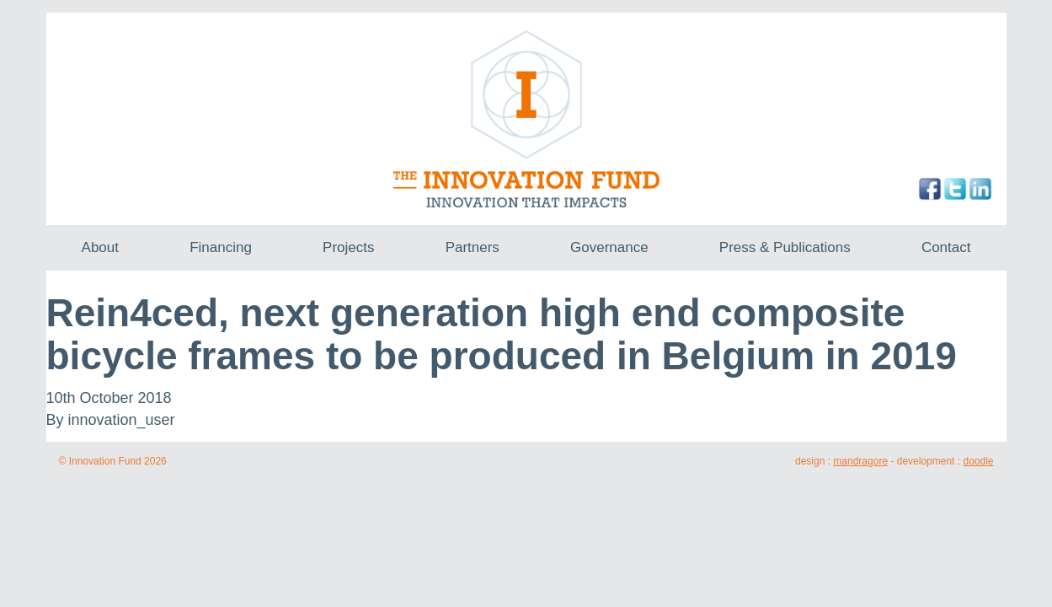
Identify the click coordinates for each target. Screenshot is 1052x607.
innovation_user (121, 419)
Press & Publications (785, 247)
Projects (348, 247)
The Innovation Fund (526, 118)
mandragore (860, 461)
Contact (946, 247)
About (100, 247)
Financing (221, 247)
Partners (472, 247)
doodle (978, 461)
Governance (609, 247)
